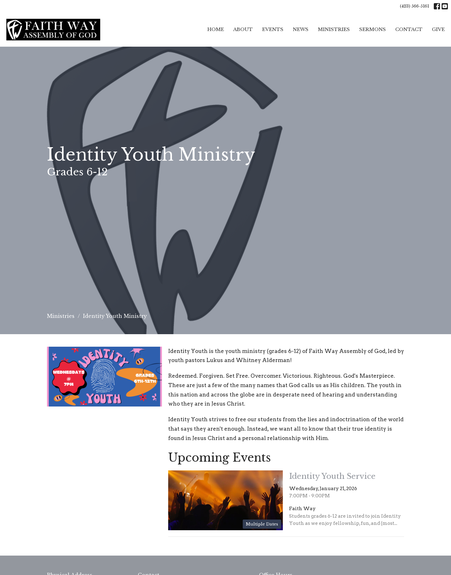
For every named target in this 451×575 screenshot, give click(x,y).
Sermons (372, 29)
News (300, 29)
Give (438, 29)
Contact (408, 29)
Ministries (334, 29)
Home (215, 29)
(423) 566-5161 (414, 6)
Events (272, 29)
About (243, 29)
